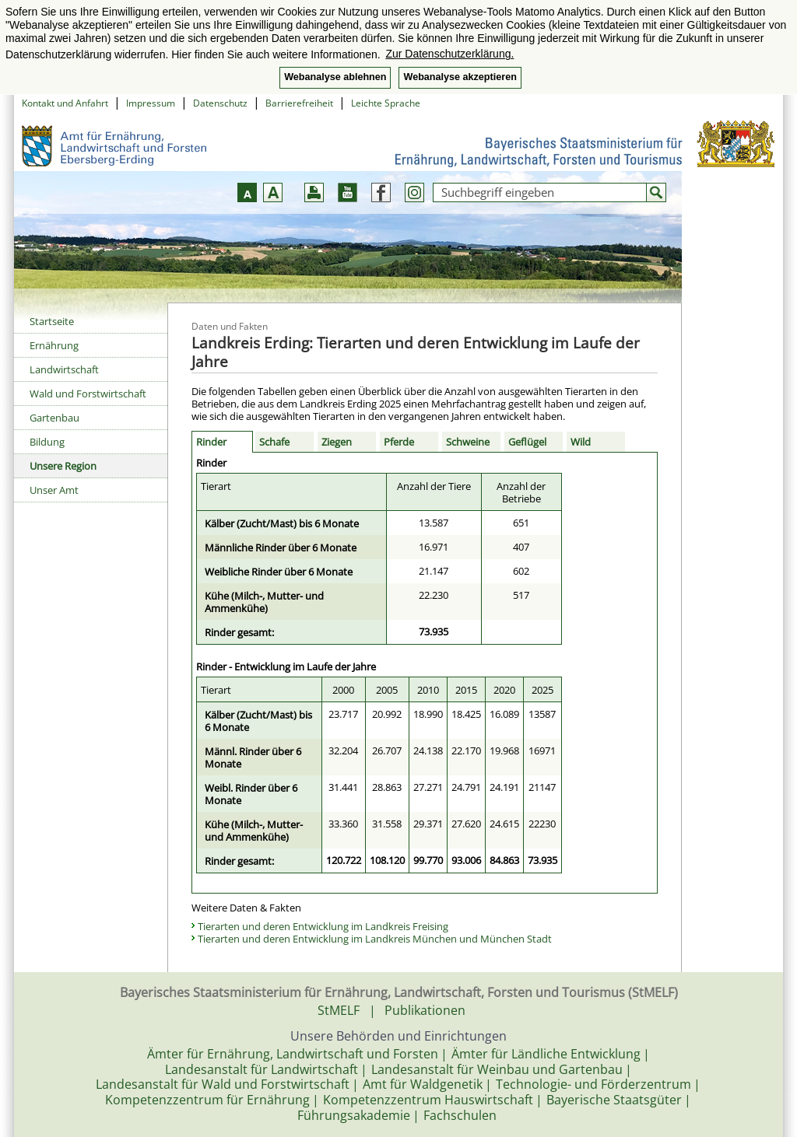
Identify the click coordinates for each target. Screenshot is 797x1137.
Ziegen (336, 442)
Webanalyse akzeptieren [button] (459, 77)
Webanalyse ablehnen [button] (335, 77)
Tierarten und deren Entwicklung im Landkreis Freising (323, 926)
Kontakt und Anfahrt (65, 103)
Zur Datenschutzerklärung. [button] (449, 53)
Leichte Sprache (385, 103)
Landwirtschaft (64, 369)
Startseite (52, 321)
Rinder (211, 442)
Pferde (399, 442)
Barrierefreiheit (299, 103)
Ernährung (54, 345)
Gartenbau (54, 418)
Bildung (47, 442)
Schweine (468, 442)
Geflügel (527, 442)
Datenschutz (220, 103)
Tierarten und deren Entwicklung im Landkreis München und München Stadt (375, 939)
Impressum (150, 103)
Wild (581, 442)
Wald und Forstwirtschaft (88, 394)
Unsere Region (63, 466)
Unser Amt (54, 490)
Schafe (274, 442)
